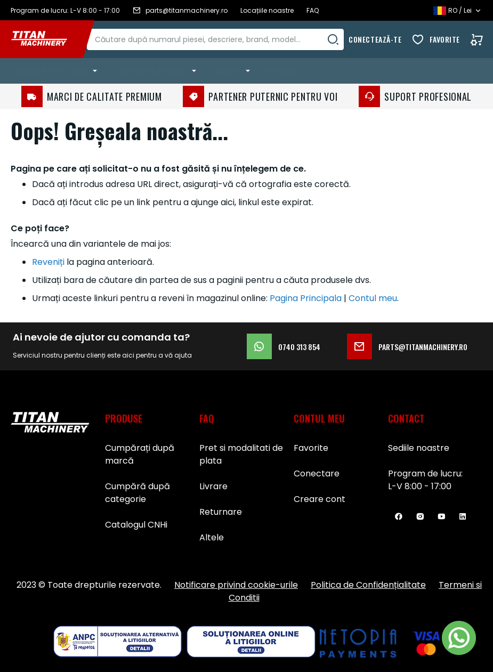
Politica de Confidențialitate (368, 585)
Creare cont (319, 499)
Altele (211, 537)
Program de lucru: (425, 473)
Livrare (213, 486)
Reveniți (48, 262)
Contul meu (373, 298)
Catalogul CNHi (136, 525)
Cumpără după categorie (137, 492)
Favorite (445, 39)
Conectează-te (375, 39)
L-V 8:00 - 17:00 (419, 486)
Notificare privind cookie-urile (236, 585)
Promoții (281, 70)
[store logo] (47, 39)
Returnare (220, 512)
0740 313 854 (283, 346)
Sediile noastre (418, 448)
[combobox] (225, 39)
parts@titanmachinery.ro (407, 346)
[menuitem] (56, 71)
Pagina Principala (306, 298)
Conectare (317, 473)
